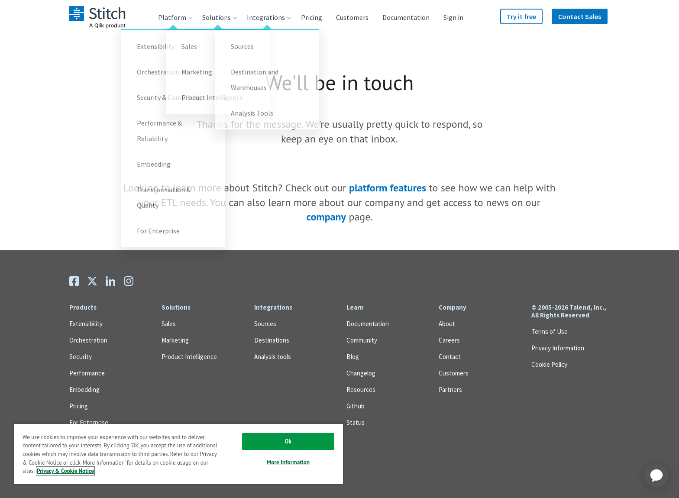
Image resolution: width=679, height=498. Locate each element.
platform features (387, 187)
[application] (656, 475)
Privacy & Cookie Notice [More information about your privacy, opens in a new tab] (65, 471)
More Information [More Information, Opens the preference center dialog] (288, 462)
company (326, 216)
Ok (288, 441)
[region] (178, 453)
